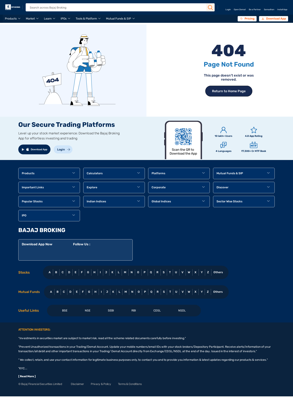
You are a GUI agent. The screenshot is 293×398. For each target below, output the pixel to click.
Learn (47, 18)
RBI (133, 310)
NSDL (182, 310)
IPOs (64, 18)
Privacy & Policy (101, 384)
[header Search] (116, 7)
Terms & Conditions (130, 384)
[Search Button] (210, 7)
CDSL (157, 310)
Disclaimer (77, 384)
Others (218, 272)
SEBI (111, 310)
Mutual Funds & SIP (118, 18)
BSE (64, 310)
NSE (87, 310)
